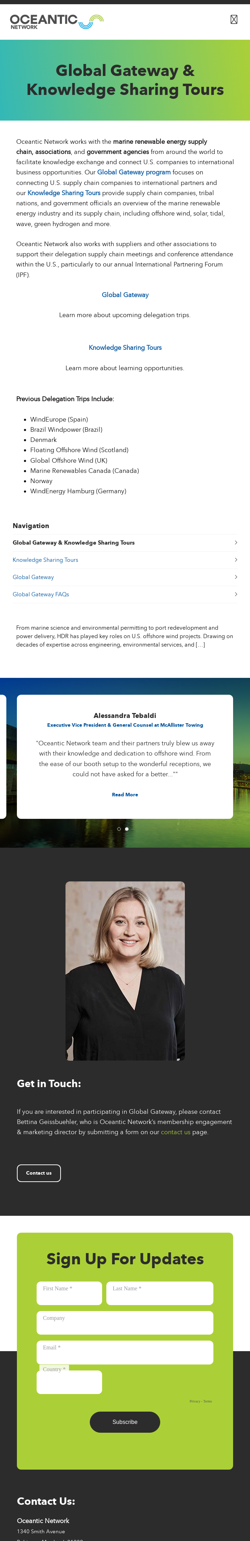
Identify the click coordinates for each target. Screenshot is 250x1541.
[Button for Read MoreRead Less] (125, 795)
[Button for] (234, 18)
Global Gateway (125, 295)
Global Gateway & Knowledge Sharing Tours (125, 542)
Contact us (39, 1173)
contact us (175, 1132)
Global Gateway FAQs (125, 594)
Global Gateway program (134, 172)
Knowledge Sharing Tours (63, 193)
